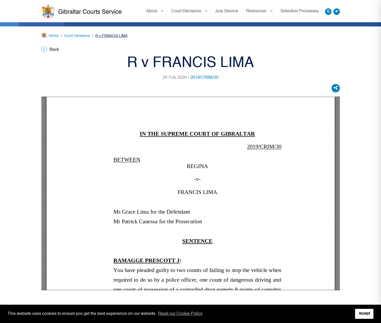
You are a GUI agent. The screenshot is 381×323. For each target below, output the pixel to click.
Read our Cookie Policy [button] (180, 314)
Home (54, 36)
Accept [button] (364, 313)
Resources (256, 11)
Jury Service (226, 11)
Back (50, 50)
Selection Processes (299, 11)
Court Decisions (186, 11)
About (152, 11)
